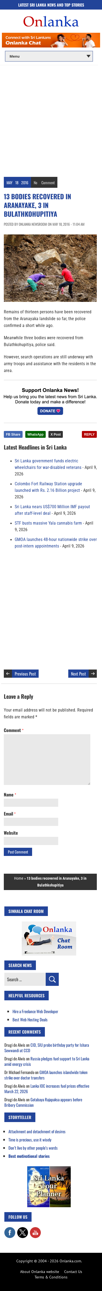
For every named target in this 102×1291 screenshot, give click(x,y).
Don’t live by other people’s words (33, 1148)
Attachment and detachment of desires (37, 1131)
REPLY (89, 434)
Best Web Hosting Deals (30, 1019)
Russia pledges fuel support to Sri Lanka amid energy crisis (46, 1061)
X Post (56, 434)
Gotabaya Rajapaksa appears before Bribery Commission (43, 1102)
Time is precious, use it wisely (29, 1140)
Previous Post (25, 674)
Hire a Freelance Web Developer (35, 1011)
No (35, 182)
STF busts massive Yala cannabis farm (48, 523)
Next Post (78, 674)
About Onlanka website (39, 1271)
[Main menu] (49, 56)
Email (10, 813)
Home (18, 878)
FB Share (13, 434)
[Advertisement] (51, 119)
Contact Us (73, 1271)
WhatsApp (35, 434)
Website (11, 832)
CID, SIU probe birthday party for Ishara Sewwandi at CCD (46, 1047)
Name (10, 794)
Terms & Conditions (51, 1277)
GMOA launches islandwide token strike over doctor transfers (46, 1075)
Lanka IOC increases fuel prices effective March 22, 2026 (46, 1088)
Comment (48, 182)
